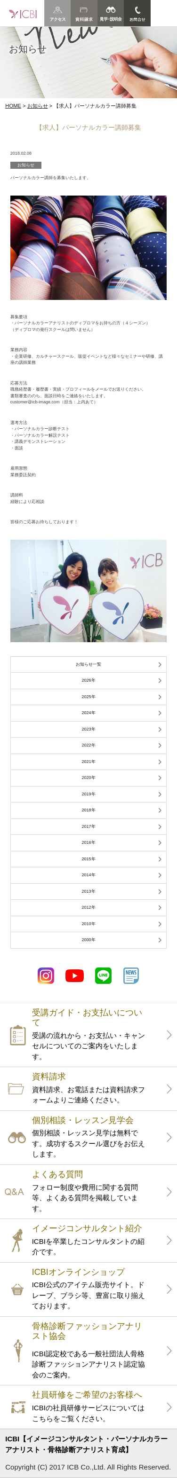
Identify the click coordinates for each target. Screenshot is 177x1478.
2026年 (88, 680)
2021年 (88, 761)
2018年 (88, 810)
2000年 (88, 939)
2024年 (88, 712)
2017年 (88, 826)
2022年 (88, 745)
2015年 (88, 859)
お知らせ (37, 106)
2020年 (88, 777)
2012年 (88, 907)
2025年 (88, 696)
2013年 (88, 891)
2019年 (88, 794)
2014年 (88, 875)
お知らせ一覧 (88, 664)
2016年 (88, 842)
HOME (13, 106)
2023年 (88, 729)
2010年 (88, 923)
